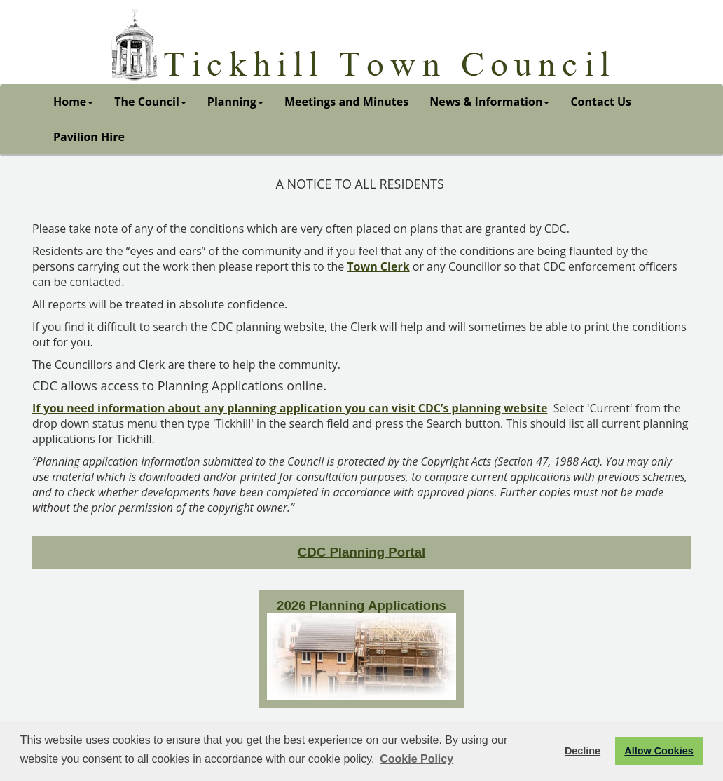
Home (73, 101)
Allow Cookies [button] (658, 750)
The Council (150, 101)
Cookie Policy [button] (416, 759)
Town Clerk (378, 266)
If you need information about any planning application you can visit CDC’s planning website (289, 408)
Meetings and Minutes (346, 101)
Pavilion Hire (89, 136)
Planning (235, 101)
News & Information (489, 101)
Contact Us (600, 101)
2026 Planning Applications (361, 605)
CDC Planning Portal (361, 552)
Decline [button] (582, 750)
